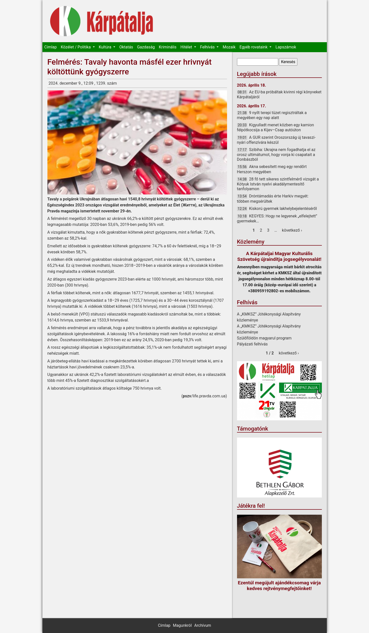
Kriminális (167, 47)
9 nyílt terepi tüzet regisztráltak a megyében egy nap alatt (272, 115)
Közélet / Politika (76, 47)
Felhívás (208, 47)
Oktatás (126, 47)
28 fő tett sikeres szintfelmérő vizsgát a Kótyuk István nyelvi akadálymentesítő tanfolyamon (278, 184)
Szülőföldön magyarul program (264, 338)
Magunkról (182, 625)
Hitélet (186, 47)
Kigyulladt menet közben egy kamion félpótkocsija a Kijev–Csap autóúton (275, 127)
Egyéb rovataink (254, 47)
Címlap (50, 47)
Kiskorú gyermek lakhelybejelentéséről (283, 208)
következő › (292, 230)
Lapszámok (285, 47)
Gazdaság (146, 47)
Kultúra (105, 47)
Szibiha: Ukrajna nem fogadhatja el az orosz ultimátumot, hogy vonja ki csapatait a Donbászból (276, 154)
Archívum (202, 625)
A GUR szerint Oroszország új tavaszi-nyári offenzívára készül (276, 140)
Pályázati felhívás (252, 344)
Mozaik (229, 47)
